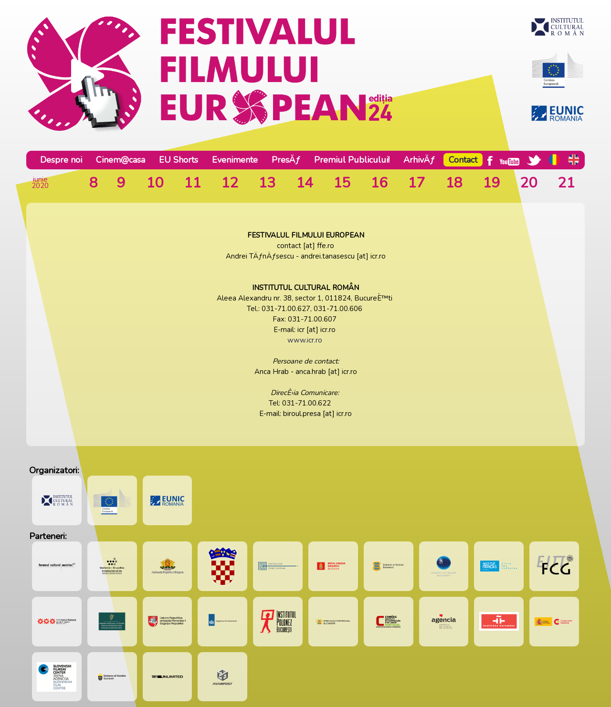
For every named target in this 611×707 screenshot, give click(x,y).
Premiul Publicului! (352, 160)
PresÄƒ (286, 160)
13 (266, 183)
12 (229, 183)
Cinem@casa (120, 160)
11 (192, 183)
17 (416, 183)
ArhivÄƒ (419, 160)
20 (528, 183)
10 (154, 183)
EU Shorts (178, 160)
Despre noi (61, 160)
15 (341, 183)
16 (379, 183)
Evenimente (235, 160)
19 (491, 183)
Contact (463, 160)
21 (566, 183)
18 (454, 183)
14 (304, 183)
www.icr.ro (304, 340)
